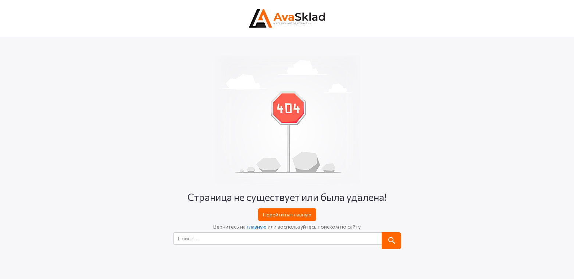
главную (257, 226)
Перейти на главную (287, 214)
